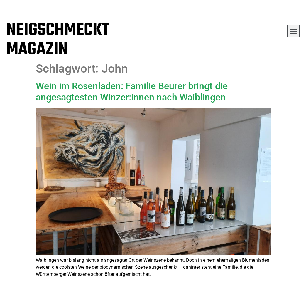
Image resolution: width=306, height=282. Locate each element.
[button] (293, 31)
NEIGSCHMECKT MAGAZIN (57, 39)
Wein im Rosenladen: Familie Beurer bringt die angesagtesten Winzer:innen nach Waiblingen (132, 91)
